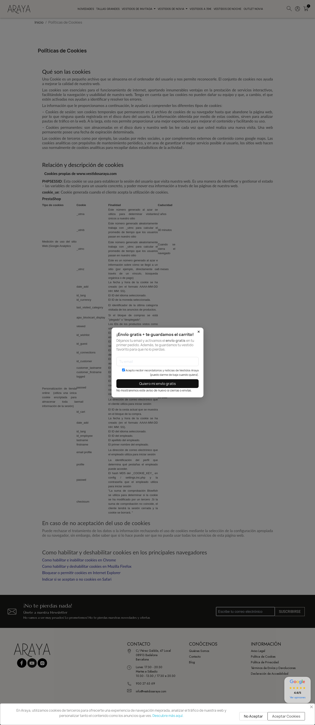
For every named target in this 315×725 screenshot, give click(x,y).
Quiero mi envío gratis (157, 383)
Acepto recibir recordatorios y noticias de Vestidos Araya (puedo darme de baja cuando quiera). (160, 373)
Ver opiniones (297, 697)
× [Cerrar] (198, 331)
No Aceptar (253, 716)
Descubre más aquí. (168, 715)
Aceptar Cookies (286, 716)
